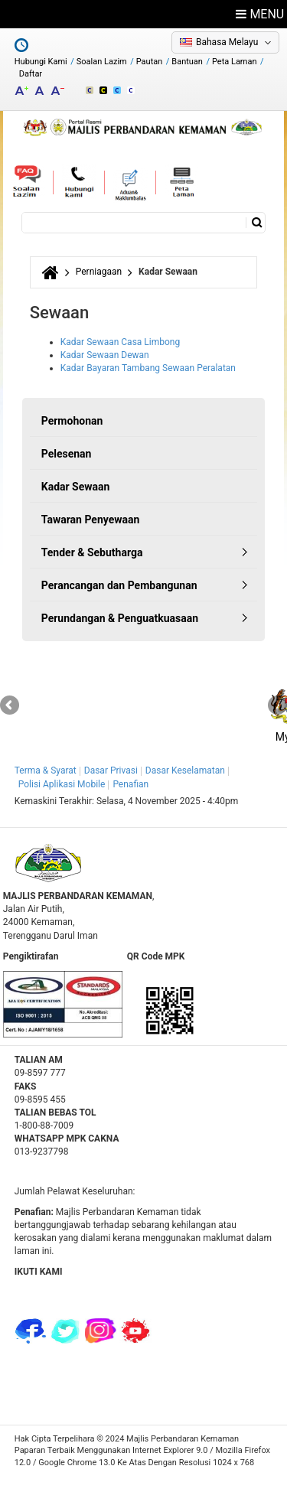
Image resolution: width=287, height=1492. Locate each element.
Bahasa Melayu (227, 42)
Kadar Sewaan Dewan (104, 355)
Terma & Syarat (46, 770)
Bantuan (187, 62)
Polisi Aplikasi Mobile (62, 784)
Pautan (149, 62)
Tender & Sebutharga (92, 552)
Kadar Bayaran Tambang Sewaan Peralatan (148, 368)
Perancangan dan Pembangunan (119, 585)
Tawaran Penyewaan (90, 519)
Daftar (30, 74)
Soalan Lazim (102, 62)
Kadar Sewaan (75, 487)
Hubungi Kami (41, 62)
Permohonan (72, 421)
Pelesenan (66, 454)
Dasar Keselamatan (185, 770)
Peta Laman (234, 62)
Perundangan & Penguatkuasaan (119, 618)
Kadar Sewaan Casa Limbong (120, 342)
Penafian (130, 784)
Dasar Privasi (111, 770)
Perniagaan (99, 271)
